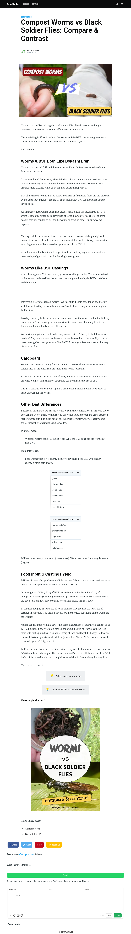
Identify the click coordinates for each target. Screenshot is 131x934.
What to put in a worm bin (68, 676)
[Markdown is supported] (11, 915)
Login (109, 915)
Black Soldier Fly (34, 834)
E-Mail (50, 889)
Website (88, 889)
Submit (117, 915)
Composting (26, 17)
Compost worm (33, 828)
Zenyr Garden (13, 4)
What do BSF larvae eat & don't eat (68, 689)
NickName (12, 889)
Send (65, 875)
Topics (26, 4)
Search (35, 4)
